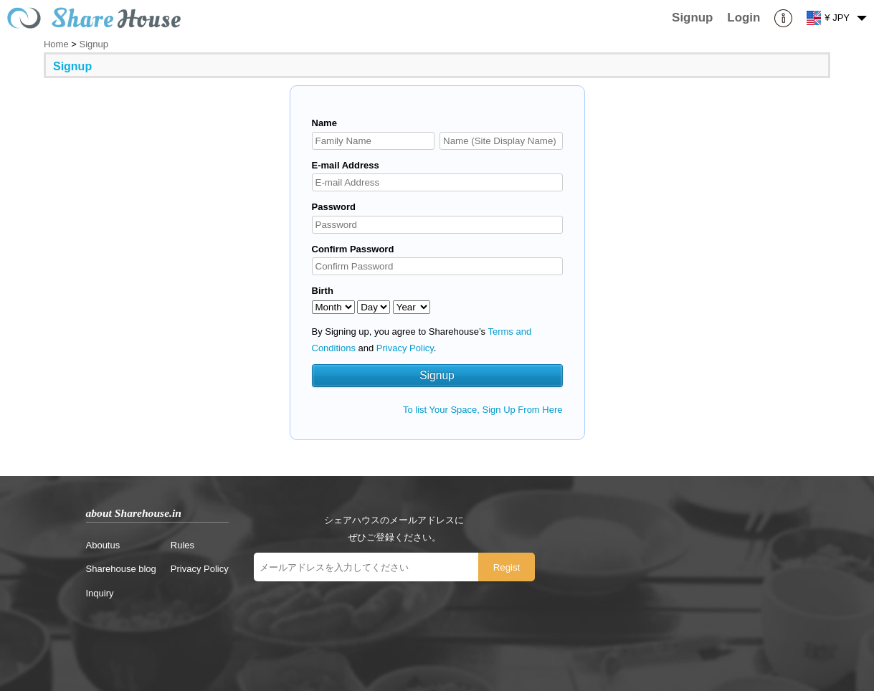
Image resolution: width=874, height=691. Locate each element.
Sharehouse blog (121, 568)
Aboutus (103, 545)
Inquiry (100, 593)
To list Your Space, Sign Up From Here (483, 409)
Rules (182, 545)
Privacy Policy (405, 348)
